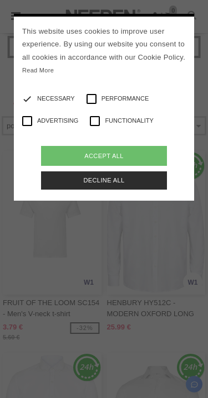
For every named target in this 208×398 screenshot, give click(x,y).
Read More (38, 70)
